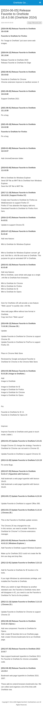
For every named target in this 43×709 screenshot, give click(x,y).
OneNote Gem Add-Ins (24, 2)
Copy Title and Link (34, 23)
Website (21, 699)
